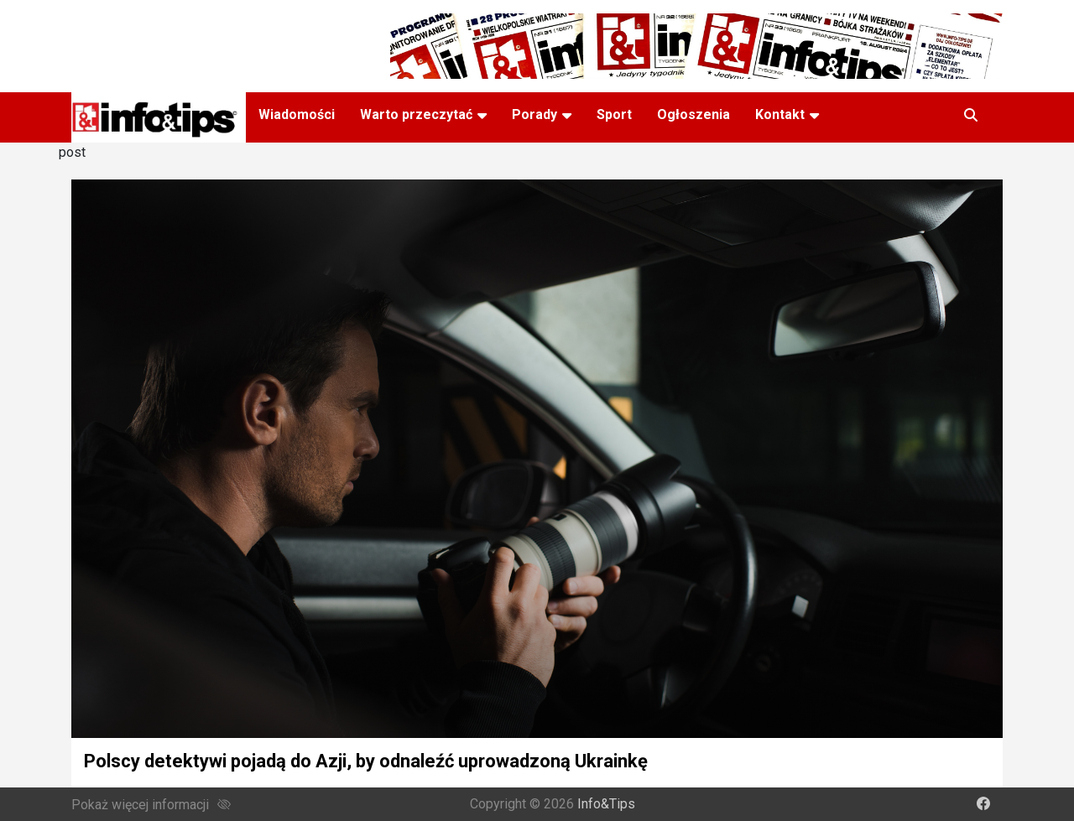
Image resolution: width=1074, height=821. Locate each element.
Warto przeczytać (416, 114)
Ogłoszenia (693, 114)
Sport (614, 114)
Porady (534, 114)
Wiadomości (296, 114)
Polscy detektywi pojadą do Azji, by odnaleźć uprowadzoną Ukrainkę (366, 761)
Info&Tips (606, 804)
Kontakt (780, 114)
